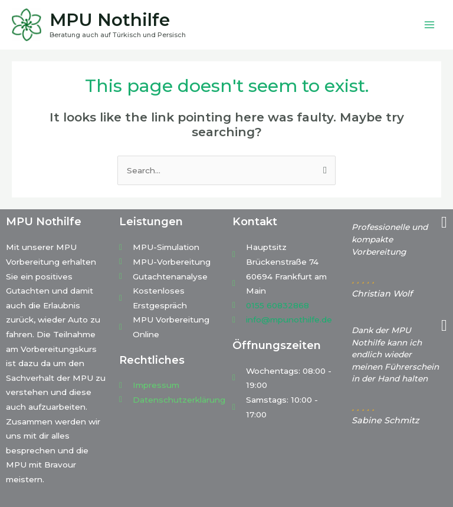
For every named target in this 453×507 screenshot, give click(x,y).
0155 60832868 (277, 305)
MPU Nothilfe (110, 19)
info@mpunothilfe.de (289, 319)
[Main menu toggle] (430, 25)
